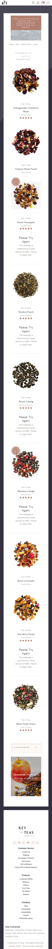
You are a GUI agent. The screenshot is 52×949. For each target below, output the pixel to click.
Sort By (25, 56)
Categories (26, 747)
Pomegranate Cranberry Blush (26, 109)
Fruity (36, 44)
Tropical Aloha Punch (26, 168)
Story (26, 906)
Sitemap (39, 946)
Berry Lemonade (26, 580)
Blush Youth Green (25, 723)
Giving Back (26, 909)
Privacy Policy (15, 946)
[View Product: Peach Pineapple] (26, 195)
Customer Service (26, 848)
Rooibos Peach (26, 311)
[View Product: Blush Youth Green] (26, 697)
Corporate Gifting (26, 879)
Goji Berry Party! (26, 634)
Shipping (26, 855)
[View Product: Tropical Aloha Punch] (26, 142)
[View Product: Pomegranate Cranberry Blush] (26, 81)
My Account (26, 861)
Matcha (26, 885)
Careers (26, 915)
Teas (17, 44)
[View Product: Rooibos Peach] (26, 285)
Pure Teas (26, 888)
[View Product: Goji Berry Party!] (26, 607)
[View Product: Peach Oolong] (26, 375)
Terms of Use (28, 946)
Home (11, 44)
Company (26, 902)
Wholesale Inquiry (26, 918)
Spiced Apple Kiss (26, 778)
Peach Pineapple (26, 222)
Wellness (26, 882)
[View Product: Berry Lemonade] (26, 554)
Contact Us (26, 852)
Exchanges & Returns (26, 858)
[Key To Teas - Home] (9, 2)
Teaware (26, 894)
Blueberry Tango (26, 491)
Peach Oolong (26, 401)
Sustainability (26, 912)
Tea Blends (26, 891)
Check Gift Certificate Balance (26, 867)
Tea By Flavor (26, 44)
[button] (48, 3)
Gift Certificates (26, 864)
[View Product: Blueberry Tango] (26, 464)
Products (26, 875)
